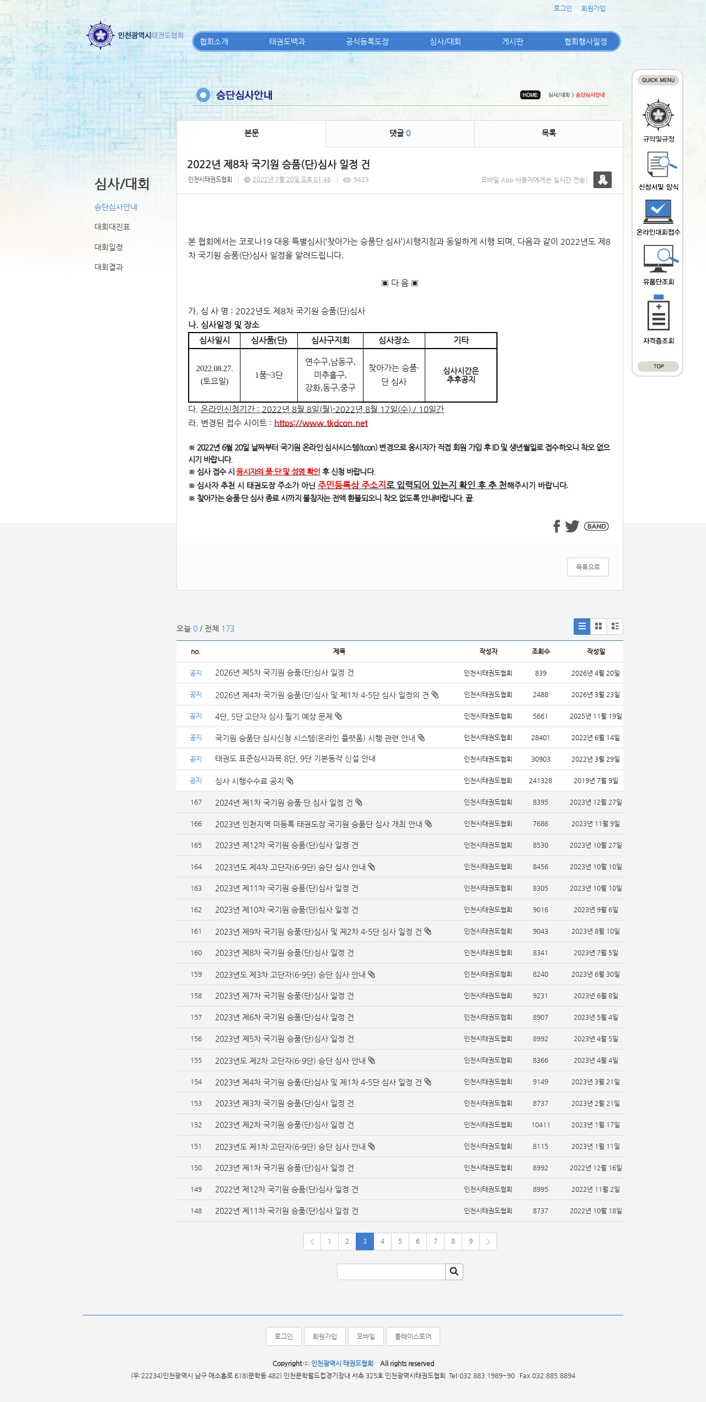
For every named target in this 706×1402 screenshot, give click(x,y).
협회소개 (214, 41)
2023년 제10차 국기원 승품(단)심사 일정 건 (287, 909)
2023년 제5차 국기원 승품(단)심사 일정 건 (284, 1038)
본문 (251, 133)
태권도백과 (287, 41)
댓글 (399, 133)
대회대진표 (112, 226)
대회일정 (108, 247)
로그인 (563, 8)
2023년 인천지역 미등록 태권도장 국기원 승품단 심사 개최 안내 (318, 824)
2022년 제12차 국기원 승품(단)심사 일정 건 (287, 1189)
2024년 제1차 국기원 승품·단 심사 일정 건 (284, 802)
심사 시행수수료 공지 (254, 781)
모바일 (366, 1336)
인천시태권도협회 (210, 179)
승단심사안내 (115, 206)
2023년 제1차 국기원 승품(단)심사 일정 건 (284, 1167)
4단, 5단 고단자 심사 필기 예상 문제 (278, 716)
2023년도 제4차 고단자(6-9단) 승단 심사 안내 (290, 867)
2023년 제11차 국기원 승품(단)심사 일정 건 (287, 888)
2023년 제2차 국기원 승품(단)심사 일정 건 (284, 1124)
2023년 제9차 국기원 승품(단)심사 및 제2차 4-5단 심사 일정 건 (318, 931)
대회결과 (108, 267)
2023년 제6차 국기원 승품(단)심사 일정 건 (284, 1017)
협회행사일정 (585, 41)
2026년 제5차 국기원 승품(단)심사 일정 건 (284, 672)
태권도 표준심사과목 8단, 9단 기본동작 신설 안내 (295, 758)
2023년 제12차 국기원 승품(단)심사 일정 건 (287, 845)
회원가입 (593, 8)
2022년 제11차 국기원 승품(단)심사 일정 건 (287, 1210)
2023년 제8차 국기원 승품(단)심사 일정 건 (284, 952)
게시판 (512, 41)
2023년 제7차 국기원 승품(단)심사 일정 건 (284, 995)
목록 (549, 133)
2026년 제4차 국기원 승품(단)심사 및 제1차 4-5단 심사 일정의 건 (326, 695)
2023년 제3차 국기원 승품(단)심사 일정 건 (284, 1103)
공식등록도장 (367, 41)
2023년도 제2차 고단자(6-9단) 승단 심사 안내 (290, 1060)
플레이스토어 (413, 1336)
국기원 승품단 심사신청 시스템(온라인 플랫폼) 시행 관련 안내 (320, 738)
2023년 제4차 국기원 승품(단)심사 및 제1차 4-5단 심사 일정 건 (318, 1082)
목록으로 (588, 567)
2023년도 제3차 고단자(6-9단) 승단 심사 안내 (290, 974)
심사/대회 (445, 41)
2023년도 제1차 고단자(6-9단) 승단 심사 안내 (290, 1146)
